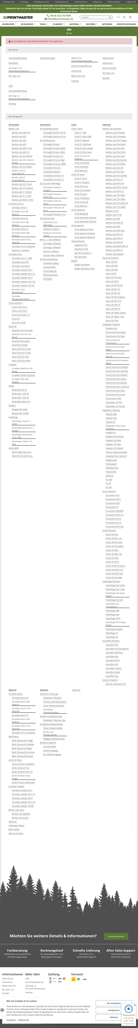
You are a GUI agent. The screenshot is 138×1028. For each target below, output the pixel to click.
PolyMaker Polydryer (52, 697)
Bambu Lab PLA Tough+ (116, 140)
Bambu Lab (14, 128)
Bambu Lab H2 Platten (22, 166)
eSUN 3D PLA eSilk (114, 542)
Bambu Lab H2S (19, 144)
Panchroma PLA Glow (115, 390)
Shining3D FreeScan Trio (54, 214)
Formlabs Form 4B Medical (20, 213)
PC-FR (108, 483)
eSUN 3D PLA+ (112, 534)
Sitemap (75, 81)
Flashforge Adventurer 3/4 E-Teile (22, 436)
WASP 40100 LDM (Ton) (22, 456)
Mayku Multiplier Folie (85, 268)
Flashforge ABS (112, 610)
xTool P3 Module (82, 198)
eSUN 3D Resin (15, 760)
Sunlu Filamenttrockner (53, 705)
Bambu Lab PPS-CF (114, 250)
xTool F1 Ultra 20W (83, 136)
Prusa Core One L (19, 310)
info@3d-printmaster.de (59, 18)
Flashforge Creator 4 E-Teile (22, 442)
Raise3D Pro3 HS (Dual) (22, 330)
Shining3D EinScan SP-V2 (54, 136)
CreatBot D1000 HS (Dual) (23, 375)
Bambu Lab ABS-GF (114, 222)
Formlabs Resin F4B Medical (21, 234)
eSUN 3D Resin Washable (23, 782)
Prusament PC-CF (113, 522)
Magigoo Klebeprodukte (54, 738)
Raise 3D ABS (112, 265)
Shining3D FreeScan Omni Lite (52, 195)
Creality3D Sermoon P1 (53, 175)
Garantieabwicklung (18, 58)
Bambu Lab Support (115, 254)
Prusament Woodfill (114, 511)
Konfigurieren (113, 1010)
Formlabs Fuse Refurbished (18, 291)
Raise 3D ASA (112, 269)
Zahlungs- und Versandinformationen (19, 69)
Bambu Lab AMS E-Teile (22, 199)
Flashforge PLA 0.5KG (115, 585)
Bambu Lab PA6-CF (114, 238)
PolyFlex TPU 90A (113, 440)
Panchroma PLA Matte (116, 332)
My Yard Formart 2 (83, 253)
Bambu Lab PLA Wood (115, 144)
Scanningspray (50, 271)
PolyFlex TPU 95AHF (114, 448)
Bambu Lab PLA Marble (116, 160)
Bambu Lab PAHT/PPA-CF (117, 246)
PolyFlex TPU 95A (113, 444)
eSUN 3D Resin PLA (20, 768)
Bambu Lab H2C (19, 136)
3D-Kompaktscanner (49, 128)
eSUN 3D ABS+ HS (114, 554)
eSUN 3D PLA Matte (114, 546)
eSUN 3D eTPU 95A (114, 573)
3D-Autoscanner (47, 218)
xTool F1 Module (82, 140)
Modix (11, 386)
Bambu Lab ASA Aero (115, 230)
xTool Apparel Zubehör (85, 233)
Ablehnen (114, 1017)
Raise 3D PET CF (113, 289)
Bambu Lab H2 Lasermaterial (18, 178)
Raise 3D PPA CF (113, 305)
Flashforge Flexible (114, 629)
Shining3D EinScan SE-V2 (54, 132)
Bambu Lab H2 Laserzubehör (18, 172)
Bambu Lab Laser (16, 810)
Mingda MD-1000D (20, 413)
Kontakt (106, 78)
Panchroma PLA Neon (115, 394)
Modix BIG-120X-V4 (20, 393)
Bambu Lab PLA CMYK (116, 152)
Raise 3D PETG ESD (114, 285)
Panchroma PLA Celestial (117, 371)
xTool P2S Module (82, 190)
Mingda (12, 405)
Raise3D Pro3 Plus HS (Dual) (21, 335)
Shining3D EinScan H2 (53, 156)
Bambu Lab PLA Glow (115, 156)
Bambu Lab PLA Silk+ (115, 171)
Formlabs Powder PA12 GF (23, 281)
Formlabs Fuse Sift (20, 262)
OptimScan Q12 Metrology (50, 223)
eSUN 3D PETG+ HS (114, 569)
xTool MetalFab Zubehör (85, 217)
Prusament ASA (113, 503)
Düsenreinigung (50, 750)
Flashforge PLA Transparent (112, 605)
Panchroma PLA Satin (115, 336)
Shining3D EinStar (51, 144)
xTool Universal (81, 166)
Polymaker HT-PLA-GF (115, 406)
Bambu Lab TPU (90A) (115, 199)
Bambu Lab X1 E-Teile (21, 196)
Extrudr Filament (110, 680)
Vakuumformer (78, 241)
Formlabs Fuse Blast (21, 266)
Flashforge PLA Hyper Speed (115, 594)
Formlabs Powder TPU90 (23, 806)
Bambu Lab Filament (112, 128)
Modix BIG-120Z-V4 (20, 397)
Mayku (74, 260)
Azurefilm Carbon (114, 668)
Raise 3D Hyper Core (115, 316)
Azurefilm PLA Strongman (117, 648)
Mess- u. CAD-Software (50, 239)
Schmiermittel (49, 746)
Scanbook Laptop (51, 263)
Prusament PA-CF (113, 518)
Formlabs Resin (16, 694)
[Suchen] (96, 17)
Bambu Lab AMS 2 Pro (22, 148)
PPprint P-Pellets (16, 833)
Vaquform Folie (81, 249)
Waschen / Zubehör (21, 250)
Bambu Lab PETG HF (115, 183)
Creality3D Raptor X (52, 171)
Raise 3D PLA (111, 261)
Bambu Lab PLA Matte (116, 136)
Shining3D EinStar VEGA (54, 152)
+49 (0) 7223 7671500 (59, 15)
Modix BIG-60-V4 (19, 389)
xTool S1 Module (82, 182)
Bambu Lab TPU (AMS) (116, 207)
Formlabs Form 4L (20, 218)
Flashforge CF (112, 633)
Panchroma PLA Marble (116, 382)
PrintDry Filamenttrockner (55, 701)
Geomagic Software (52, 247)
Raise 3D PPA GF (113, 308)
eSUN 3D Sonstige (114, 577)
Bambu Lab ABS (113, 218)
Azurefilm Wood (113, 672)
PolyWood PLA (112, 468)
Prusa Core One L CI (21, 314)
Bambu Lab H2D (19, 140)
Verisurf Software (51, 251)
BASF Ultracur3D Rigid (22, 748)
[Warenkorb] (129, 17)
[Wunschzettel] (118, 17)
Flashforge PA (112, 637)
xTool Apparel (77, 225)
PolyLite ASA (111, 418)
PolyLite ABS (111, 414)
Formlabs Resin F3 (20, 715)
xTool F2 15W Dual (83, 144)
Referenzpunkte (50, 275)
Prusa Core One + (20, 307)
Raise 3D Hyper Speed (116, 312)
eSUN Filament (109, 530)
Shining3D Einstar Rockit (54, 148)
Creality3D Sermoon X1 (53, 179)
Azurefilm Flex (112, 676)
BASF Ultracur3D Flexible (23, 744)
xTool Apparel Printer (84, 229)
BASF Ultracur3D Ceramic (23, 752)
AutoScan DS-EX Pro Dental (52, 234)
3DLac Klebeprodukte (53, 728)
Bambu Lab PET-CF (114, 234)
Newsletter (13, 63)
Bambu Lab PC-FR (114, 214)
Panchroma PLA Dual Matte (115, 348)
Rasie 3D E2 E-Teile (20, 356)
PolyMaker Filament (111, 324)
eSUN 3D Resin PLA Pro (22, 771)
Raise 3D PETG (112, 281)
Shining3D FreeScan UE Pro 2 (53, 209)
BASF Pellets (14, 829)
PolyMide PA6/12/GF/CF (116, 456)
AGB (10, 86)
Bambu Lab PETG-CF (115, 191)
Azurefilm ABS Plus (114, 652)
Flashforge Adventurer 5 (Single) (23, 429)
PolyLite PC (110, 422)
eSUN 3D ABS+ (112, 550)
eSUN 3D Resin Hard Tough (21, 777)
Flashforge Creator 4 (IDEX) (21, 422)
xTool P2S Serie (81, 186)
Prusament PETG (113, 499)
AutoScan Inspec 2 (51, 229)
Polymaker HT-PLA (114, 402)
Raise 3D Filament (111, 258)
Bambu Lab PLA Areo (115, 148)
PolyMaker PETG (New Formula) (115, 427)
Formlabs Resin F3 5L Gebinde (21, 727)
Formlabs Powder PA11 (22, 270)
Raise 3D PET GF (113, 293)
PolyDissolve (111, 460)
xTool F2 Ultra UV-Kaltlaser (82, 157)
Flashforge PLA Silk (114, 600)
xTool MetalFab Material (85, 221)
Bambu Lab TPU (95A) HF (117, 203)
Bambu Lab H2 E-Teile (22, 184)
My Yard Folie (81, 256)
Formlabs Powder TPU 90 (23, 285)
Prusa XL (16, 318)
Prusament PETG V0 (114, 526)
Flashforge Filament (111, 581)
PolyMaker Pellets (16, 825)
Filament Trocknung (49, 694)
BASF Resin (14, 736)
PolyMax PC (111, 432)
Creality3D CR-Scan (52, 167)
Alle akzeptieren (113, 1003)
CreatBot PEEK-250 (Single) (20, 380)
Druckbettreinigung (52, 754)
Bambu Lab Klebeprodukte (50, 733)
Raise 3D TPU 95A (114, 277)
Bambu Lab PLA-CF (114, 179)
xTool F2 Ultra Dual (83, 152)
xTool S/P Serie (77, 174)
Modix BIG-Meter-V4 (21, 401)
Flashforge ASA (112, 614)
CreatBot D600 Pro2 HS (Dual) (22, 370)
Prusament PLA (112, 495)
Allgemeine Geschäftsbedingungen (81, 59)
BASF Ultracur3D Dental (22, 756)
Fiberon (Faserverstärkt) (116, 452)
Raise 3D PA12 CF (113, 301)
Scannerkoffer (49, 267)
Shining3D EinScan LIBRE (54, 164)
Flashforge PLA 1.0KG (115, 589)
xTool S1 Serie (81, 178)
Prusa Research (16, 303)
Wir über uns (14, 76)
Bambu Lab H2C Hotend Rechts (22, 161)
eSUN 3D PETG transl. (115, 565)
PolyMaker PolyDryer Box (54, 720)
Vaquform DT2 (81, 245)
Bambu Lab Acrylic (20, 817)
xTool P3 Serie (81, 194)
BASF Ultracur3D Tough (22, 740)
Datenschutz (24, 1020)
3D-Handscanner (47, 140)
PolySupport (111, 464)
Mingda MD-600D (20, 409)
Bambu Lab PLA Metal (115, 164)
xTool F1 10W (80, 132)
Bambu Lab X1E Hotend (22, 188)
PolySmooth (111, 471)
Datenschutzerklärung (81, 66)
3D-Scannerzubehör (49, 259)
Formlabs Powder (16, 786)
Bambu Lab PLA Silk (114, 167)
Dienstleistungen (126, 24)
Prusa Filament (109, 491)
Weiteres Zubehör (48, 742)
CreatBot (12, 364)
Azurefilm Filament (111, 641)
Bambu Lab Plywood (21, 813)
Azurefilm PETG (113, 660)
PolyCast (109, 475)
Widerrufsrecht (78, 76)
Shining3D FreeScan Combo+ (52, 188)
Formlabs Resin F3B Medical (21, 720)
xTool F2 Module (82, 162)
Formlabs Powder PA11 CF (23, 273)
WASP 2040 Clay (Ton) (21, 452)
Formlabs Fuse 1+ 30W (22, 258)
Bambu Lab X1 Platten (22, 192)
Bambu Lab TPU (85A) (115, 195)
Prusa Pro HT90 (19, 322)
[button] (124, 17)
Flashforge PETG (113, 618)
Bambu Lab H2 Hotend (22, 156)
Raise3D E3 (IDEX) (19, 345)
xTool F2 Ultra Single (84, 148)
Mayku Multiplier (82, 264)
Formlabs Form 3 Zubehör (23, 246)
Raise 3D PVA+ (112, 320)
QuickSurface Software (53, 255)
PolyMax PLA (111, 328)
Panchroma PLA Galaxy (116, 379)
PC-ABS (109, 479)
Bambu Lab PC (112, 211)
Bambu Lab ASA (113, 226)
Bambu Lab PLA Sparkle (116, 175)
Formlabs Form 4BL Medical (20, 223)
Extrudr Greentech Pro (116, 684)
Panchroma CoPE (113, 398)
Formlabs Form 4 (16, 203)
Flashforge (13, 417)
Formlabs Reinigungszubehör (21, 297)
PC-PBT (109, 487)
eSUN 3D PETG (112, 562)
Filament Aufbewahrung (51, 716)
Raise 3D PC (111, 273)
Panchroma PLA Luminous (117, 386)
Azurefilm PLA (112, 644)
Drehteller (47, 278)
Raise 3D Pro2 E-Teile (21, 349)
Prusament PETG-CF (115, 515)
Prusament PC (112, 507)
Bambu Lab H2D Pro (21, 132)
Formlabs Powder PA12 (22, 277)
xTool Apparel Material (85, 237)
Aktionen (76, 690)
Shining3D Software (52, 243)
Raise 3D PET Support (115, 297)
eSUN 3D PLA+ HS (114, 538)
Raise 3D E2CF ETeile (21, 360)
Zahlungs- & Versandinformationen (19, 97)
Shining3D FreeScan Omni (52, 202)
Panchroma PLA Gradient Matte (117, 361)
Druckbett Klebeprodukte (51, 724)
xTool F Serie (77, 128)
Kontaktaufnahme (116, 936)
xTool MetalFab (78, 209)
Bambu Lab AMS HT (21, 152)
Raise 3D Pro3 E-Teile (21, 352)
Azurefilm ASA (112, 656)
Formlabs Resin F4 (20, 229)
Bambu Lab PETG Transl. (117, 187)
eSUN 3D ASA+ (112, 558)
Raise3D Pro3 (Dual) (21, 341)
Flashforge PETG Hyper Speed (116, 623)
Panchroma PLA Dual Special (115, 355)
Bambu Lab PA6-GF (114, 242)
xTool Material (81, 170)
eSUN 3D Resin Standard (23, 764)
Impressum (11, 1020)
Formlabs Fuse (15, 254)
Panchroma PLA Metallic (116, 375)
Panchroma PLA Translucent (113, 341)
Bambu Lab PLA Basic (115, 132)
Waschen (13, 821)
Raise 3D (12, 326)
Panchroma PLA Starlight (117, 367)
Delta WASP (14, 448)
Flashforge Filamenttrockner (51, 711)
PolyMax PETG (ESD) (114, 436)
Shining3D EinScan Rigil (54, 160)
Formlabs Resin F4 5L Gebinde (21, 241)
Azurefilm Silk (112, 664)
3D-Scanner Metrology (50, 183)
